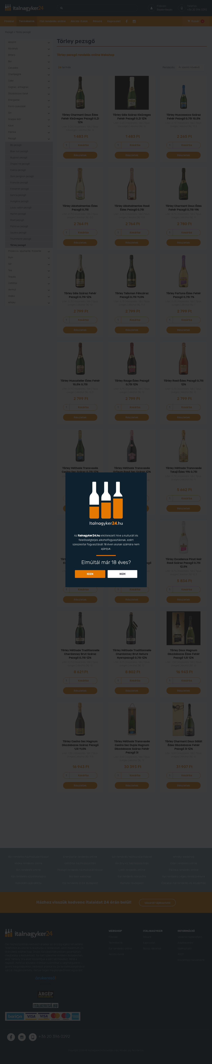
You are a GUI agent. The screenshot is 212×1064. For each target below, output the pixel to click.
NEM (122, 574)
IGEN (90, 574)
